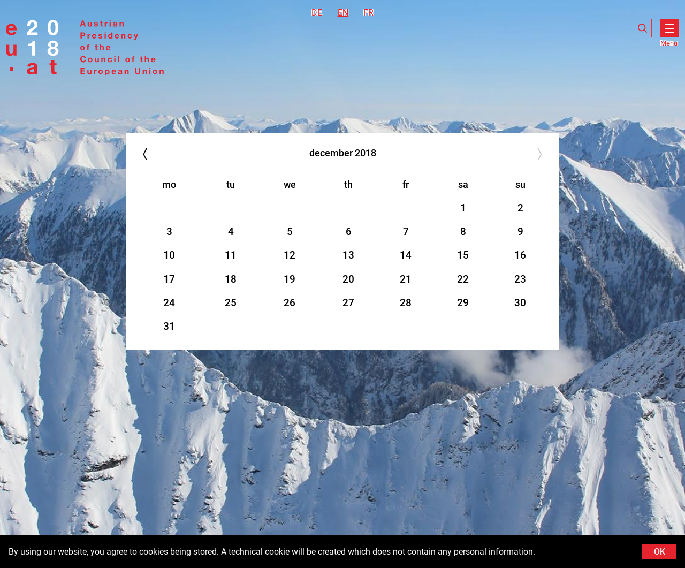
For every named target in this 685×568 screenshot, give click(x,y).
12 (289, 255)
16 (520, 255)
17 (169, 279)
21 (406, 279)
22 (463, 279)
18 (231, 279)
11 (231, 255)
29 (463, 303)
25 (231, 303)
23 (520, 279)
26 (289, 303)
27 (348, 303)
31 (169, 326)
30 (520, 303)
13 (348, 255)
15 (463, 255)
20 (348, 279)
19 (289, 279)
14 (406, 255)
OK (659, 552)
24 (169, 303)
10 (169, 255)
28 (406, 303)
